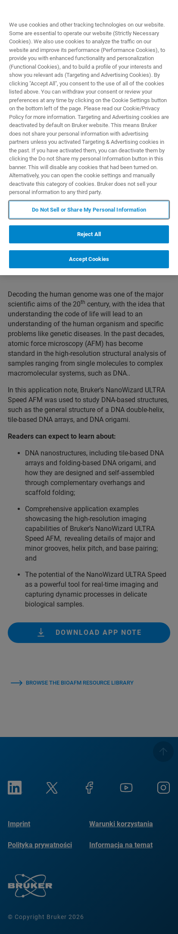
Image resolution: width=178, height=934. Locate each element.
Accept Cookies (89, 259)
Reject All (89, 234)
